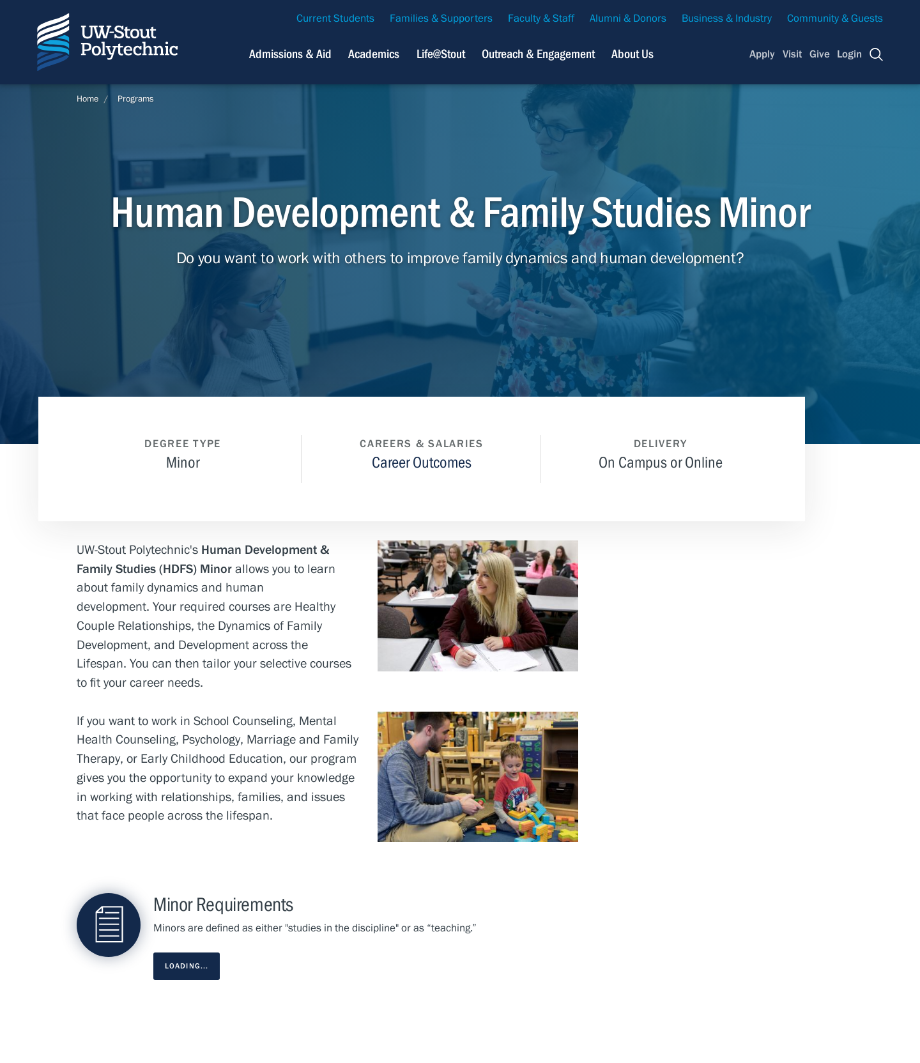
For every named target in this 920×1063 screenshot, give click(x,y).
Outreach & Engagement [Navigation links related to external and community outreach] (538, 54)
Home (87, 99)
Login (849, 54)
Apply (762, 54)
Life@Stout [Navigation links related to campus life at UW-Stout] (441, 54)
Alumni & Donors (628, 18)
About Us (632, 54)
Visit (792, 54)
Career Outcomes (421, 463)
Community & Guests (835, 18)
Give (819, 54)
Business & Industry (727, 18)
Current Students (335, 18)
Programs (136, 99)
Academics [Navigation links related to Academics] (373, 54)
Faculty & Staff (541, 18)
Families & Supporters (441, 18)
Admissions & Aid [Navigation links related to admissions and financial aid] (290, 54)
